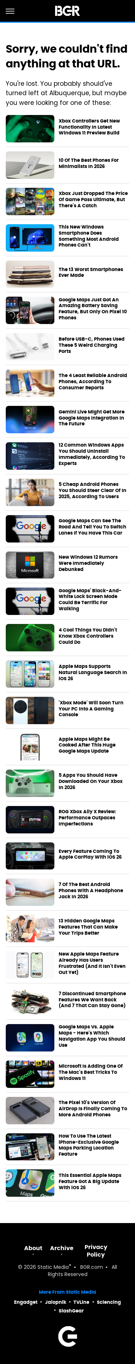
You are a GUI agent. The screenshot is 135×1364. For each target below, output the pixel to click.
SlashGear (71, 1311)
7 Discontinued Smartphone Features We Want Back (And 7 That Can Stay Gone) (92, 1000)
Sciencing (109, 1302)
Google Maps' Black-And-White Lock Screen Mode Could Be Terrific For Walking (90, 600)
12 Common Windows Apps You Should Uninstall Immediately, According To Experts (92, 454)
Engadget (25, 1302)
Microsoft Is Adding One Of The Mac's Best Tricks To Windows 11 (91, 1072)
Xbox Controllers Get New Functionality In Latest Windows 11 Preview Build (89, 127)
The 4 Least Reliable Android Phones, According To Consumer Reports (93, 382)
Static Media (53, 1267)
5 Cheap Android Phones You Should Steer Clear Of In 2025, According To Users (92, 491)
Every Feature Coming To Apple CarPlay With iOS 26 (90, 854)
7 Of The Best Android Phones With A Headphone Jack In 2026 (91, 891)
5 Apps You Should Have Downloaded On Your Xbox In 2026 (91, 781)
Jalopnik (55, 1302)
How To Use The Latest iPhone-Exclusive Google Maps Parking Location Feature (89, 1145)
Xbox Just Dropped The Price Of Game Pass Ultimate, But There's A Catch (93, 200)
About (33, 1248)
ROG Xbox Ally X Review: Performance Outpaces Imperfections (87, 818)
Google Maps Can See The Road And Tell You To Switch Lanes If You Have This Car (92, 527)
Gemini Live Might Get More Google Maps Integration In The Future (92, 418)
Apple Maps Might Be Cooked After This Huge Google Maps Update (87, 745)
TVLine (81, 1302)
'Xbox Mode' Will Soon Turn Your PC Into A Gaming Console (91, 709)
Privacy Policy (96, 1250)
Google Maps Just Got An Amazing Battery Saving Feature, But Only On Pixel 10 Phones (93, 309)
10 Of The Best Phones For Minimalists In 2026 (89, 163)
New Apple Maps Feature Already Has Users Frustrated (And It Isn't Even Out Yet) (92, 963)
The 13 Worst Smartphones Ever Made (91, 273)
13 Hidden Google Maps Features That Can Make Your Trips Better (88, 927)
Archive (61, 1248)
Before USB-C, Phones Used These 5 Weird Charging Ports (92, 345)
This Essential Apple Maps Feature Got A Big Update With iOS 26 (90, 1182)
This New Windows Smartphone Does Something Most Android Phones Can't (89, 236)
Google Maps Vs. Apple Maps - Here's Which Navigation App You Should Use (92, 1036)
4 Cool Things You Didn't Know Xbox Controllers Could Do (88, 636)
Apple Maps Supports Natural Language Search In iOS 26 (93, 673)
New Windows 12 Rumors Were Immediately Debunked (88, 563)
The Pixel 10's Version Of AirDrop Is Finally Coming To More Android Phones (93, 1109)
